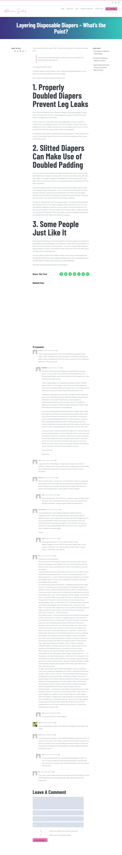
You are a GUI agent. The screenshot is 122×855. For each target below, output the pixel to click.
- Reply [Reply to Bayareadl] (56, 477)
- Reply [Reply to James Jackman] (59, 509)
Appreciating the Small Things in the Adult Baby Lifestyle (101, 67)
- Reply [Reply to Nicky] (54, 722)
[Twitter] (17, 51)
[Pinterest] (20, 51)
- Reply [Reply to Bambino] (56, 350)
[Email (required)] (58, 818)
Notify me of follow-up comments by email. (63, 831)
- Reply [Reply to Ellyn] (54, 555)
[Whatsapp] (25, 51)
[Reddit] (23, 51)
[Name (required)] (58, 812)
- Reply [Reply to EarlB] (54, 734)
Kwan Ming (44, 367)
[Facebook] (15, 51)
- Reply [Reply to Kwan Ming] (61, 367)
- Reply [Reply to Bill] (52, 771)
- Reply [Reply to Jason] (55, 460)
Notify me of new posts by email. (60, 835)
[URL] (58, 824)
